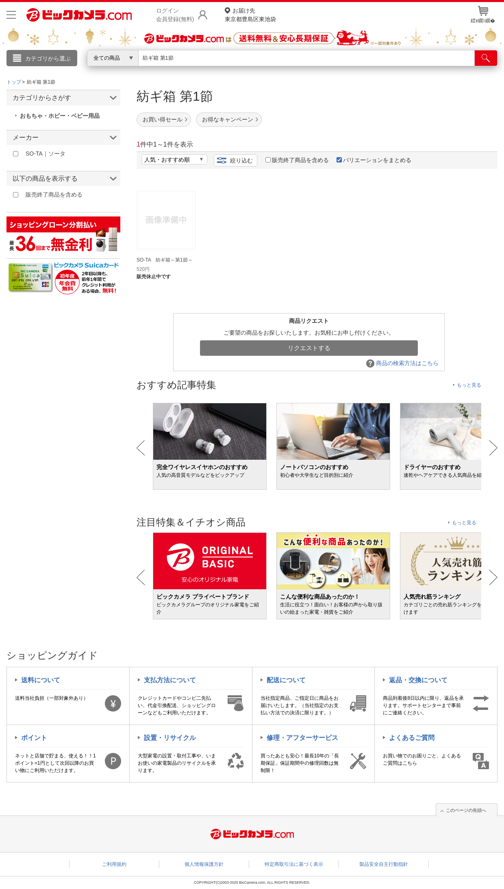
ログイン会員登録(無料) (175, 14)
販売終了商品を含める (297, 160)
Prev (141, 448)
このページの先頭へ (466, 810)
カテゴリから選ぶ (48, 58)
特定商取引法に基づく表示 (294, 864)
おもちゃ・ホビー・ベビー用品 (60, 115)
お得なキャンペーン (227, 119)
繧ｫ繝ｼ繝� (483, 15)
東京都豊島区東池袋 (250, 14)
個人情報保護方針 (204, 864)
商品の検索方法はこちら (402, 363)
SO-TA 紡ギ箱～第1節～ (165, 260)
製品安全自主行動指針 (383, 864)
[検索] (486, 58)
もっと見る (469, 385)
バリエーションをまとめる (374, 160)
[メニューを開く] (11, 15)
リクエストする (309, 347)
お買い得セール (162, 119)
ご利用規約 (114, 864)
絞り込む (241, 160)
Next (493, 448)
